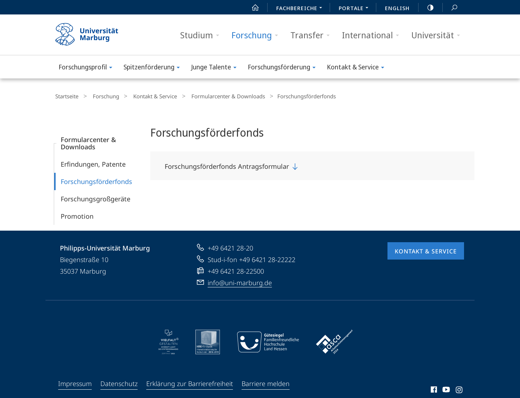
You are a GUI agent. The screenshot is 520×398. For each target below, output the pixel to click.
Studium (202, 35)
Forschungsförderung (284, 68)
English (397, 8)
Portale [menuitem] (355, 8)
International (373, 35)
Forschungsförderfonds (96, 179)
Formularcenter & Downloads (212, 95)
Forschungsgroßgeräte (95, 197)
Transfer (312, 35)
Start (251, 8)
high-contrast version (426, 8)
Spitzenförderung (154, 68)
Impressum (75, 381)
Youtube (445, 389)
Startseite (65, 95)
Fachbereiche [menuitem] (301, 8)
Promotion (77, 214)
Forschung (257, 35)
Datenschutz (119, 381)
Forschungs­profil (87, 68)
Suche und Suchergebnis (450, 8)
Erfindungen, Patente (93, 162)
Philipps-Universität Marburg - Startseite (93, 35)
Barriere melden (266, 381)
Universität (438, 35)
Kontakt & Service (358, 68)
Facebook (433, 389)
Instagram (459, 389)
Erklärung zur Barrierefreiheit (189, 381)
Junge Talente (216, 68)
